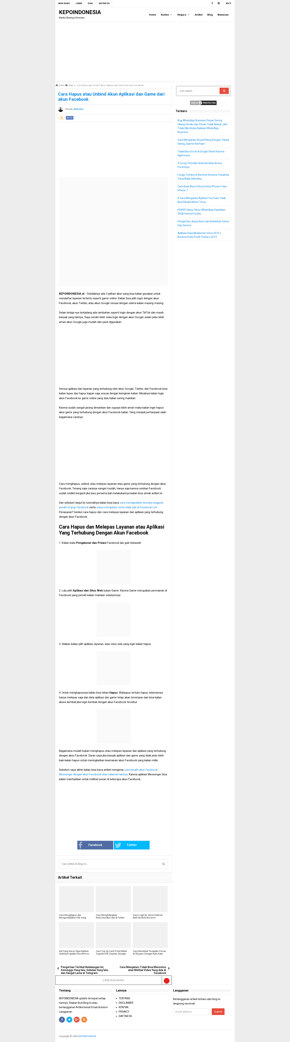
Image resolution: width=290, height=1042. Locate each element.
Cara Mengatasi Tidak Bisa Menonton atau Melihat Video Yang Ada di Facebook (143, 970)
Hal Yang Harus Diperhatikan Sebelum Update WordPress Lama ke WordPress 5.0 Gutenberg (74, 955)
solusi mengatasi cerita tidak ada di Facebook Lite (126, 507)
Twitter (126, 845)
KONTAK (124, 1007)
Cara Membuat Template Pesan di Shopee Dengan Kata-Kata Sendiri (149, 954)
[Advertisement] (145, 52)
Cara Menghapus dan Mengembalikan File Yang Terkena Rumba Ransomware (74, 918)
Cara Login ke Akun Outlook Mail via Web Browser (148, 916)
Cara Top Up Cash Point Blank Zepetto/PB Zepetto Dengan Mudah (111, 954)
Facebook (90, 845)
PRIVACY (124, 1011)
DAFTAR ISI (125, 1016)
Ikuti (228, 3)
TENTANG (124, 998)
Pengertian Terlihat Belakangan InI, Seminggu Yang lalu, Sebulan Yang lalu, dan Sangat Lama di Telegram (85, 970)
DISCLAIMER (126, 1002)
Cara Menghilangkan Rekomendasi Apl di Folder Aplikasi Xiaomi (110, 918)
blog (69, 118)
